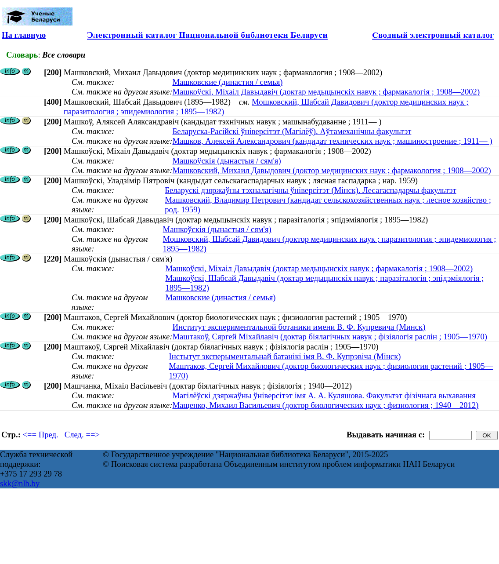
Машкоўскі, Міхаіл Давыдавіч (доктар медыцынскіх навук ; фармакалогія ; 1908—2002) (326, 91)
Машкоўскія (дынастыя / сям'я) (226, 160)
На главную (24, 35)
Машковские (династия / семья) (227, 82)
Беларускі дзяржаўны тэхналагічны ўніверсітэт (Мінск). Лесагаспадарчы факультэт (310, 190)
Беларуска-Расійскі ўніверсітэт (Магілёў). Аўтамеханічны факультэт (291, 131)
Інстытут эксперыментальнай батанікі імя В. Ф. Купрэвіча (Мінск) (285, 356)
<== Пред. (40, 434)
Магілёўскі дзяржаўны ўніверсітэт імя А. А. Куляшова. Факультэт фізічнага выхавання (323, 395)
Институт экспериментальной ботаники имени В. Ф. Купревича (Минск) (298, 326)
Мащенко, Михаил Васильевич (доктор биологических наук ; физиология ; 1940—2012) (325, 405)
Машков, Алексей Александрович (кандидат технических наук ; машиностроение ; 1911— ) (332, 141)
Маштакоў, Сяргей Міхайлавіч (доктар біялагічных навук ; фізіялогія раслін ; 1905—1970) (329, 336)
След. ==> (82, 434)
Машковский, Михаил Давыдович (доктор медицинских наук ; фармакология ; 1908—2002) (331, 170)
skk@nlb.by (20, 483)
